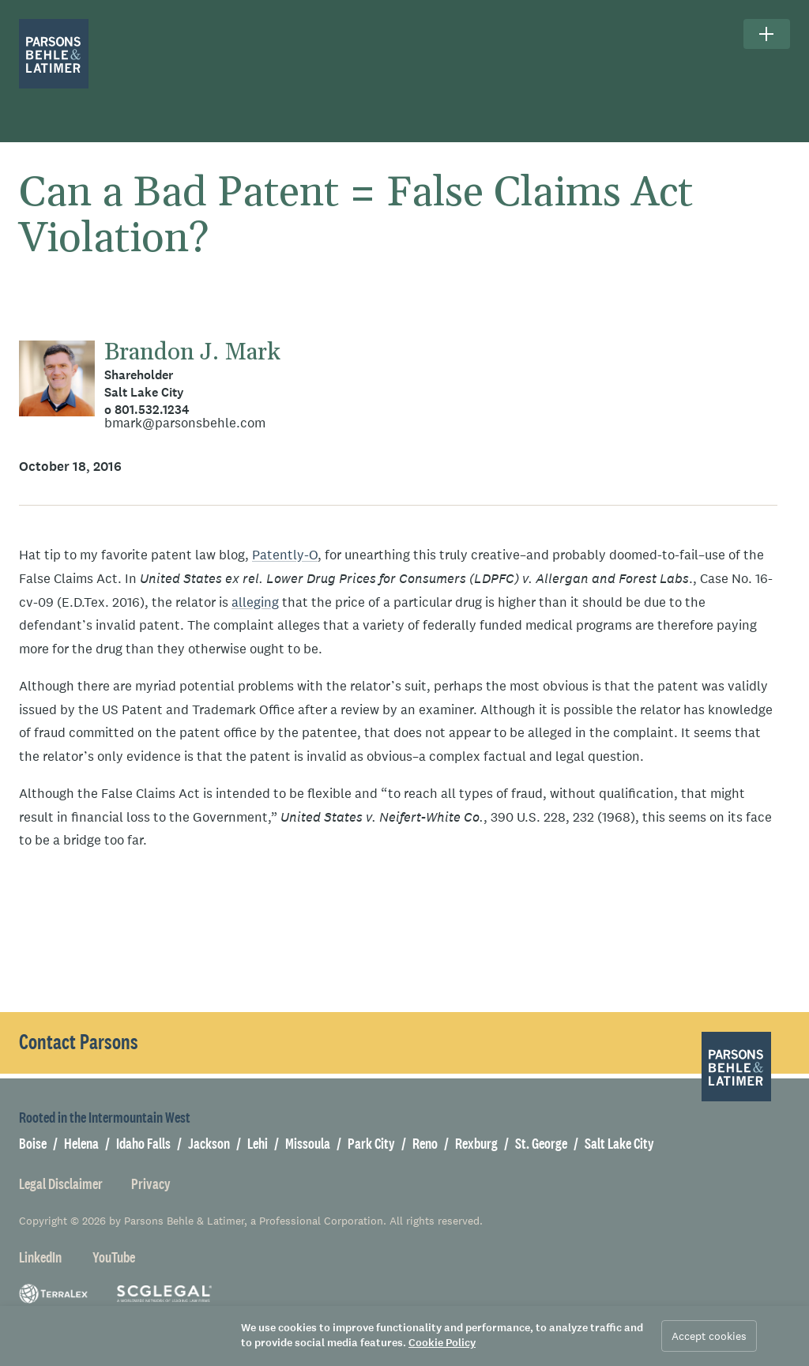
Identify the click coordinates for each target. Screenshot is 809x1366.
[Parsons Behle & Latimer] (53, 53)
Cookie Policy (442, 1342)
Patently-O (285, 555)
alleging (255, 602)
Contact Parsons (78, 1042)
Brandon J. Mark (192, 352)
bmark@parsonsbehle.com (184, 423)
